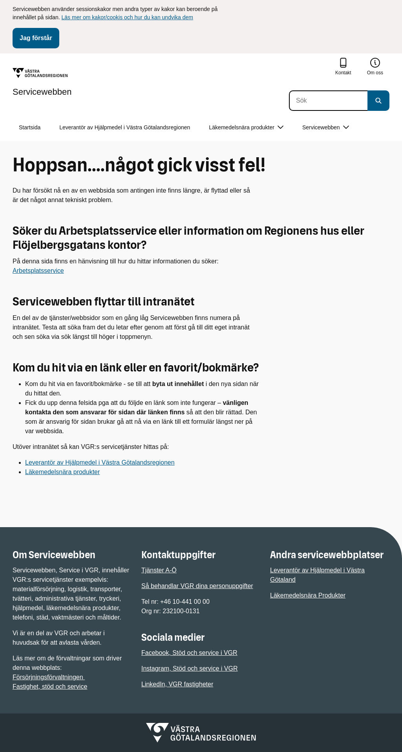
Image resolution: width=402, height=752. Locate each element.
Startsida (29, 127)
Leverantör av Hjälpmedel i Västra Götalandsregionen (124, 127)
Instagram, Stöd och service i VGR (189, 668)
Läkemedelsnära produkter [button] (246, 127)
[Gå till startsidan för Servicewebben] (42, 82)
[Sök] (328, 100)
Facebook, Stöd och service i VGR (189, 652)
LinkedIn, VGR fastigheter (177, 684)
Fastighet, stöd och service (50, 686)
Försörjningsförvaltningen (49, 677)
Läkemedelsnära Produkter (307, 595)
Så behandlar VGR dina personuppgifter (197, 586)
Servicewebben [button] (325, 127)
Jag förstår (36, 38)
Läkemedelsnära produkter (62, 472)
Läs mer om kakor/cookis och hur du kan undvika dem (127, 17)
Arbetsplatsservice (38, 270)
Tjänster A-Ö (159, 570)
